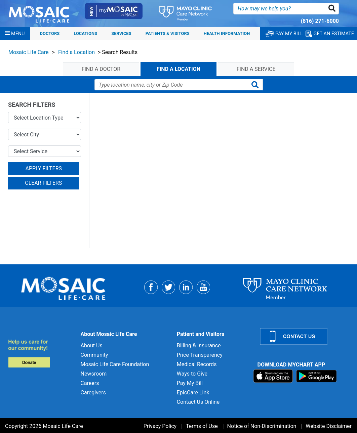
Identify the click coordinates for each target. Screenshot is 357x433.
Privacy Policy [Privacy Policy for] (160, 426)
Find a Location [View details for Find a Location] (76, 52)
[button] (333, 8)
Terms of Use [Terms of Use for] (202, 426)
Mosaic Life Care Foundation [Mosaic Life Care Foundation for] (114, 364)
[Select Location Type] (44, 117)
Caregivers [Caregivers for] (93, 392)
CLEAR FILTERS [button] (43, 183)
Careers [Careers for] (89, 383)
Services (121, 33)
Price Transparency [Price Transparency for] (200, 355)
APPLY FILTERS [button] (43, 168)
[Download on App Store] (273, 376)
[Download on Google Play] (316, 376)
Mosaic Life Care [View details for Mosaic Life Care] (28, 52)
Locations (85, 33)
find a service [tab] (256, 69)
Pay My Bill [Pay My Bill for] (190, 383)
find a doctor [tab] (101, 69)
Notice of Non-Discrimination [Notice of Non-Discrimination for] (261, 426)
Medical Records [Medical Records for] (197, 364)
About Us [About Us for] (91, 345)
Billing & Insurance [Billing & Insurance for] (199, 345)
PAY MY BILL (284, 34)
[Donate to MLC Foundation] (40, 353)
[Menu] (15, 33)
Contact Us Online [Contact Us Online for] (198, 402)
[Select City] (44, 134)
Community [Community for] (94, 355)
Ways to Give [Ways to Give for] (192, 374)
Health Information (227, 33)
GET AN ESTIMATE (330, 34)
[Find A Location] (170, 84)
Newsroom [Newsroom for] (93, 374)
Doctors (50, 33)
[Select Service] (44, 151)
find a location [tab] (178, 69)
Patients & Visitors (168, 33)
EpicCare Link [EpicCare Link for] (193, 392)
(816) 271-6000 (320, 21)
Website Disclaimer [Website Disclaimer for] (329, 426)
